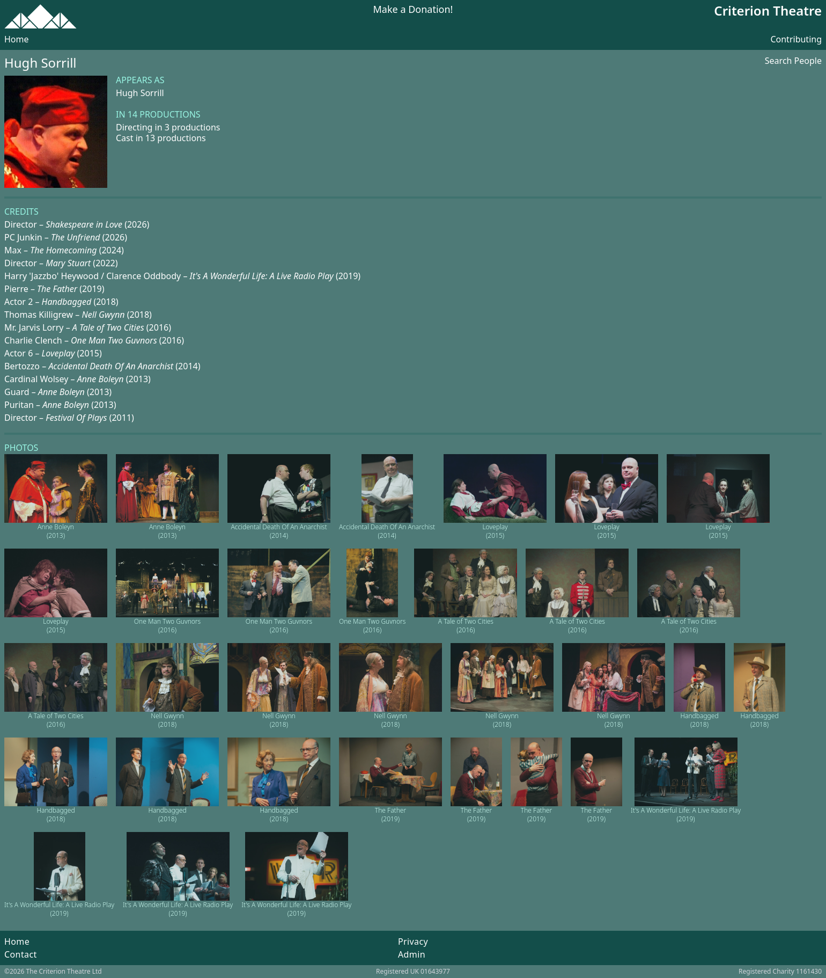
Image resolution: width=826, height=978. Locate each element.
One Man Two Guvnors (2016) (167, 625)
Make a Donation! (413, 10)
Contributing (796, 39)
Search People (793, 61)
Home (16, 39)
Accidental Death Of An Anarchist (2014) (279, 531)
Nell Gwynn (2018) (167, 720)
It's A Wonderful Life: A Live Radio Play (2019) (686, 814)
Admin (411, 954)
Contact (20, 954)
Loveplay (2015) (494, 531)
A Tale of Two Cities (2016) (465, 625)
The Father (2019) (390, 814)
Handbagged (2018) (699, 720)
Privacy (413, 941)
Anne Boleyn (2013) (56, 531)
